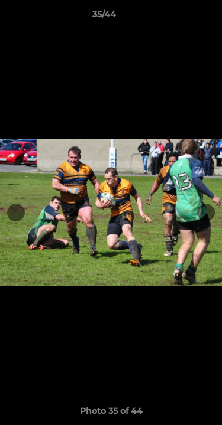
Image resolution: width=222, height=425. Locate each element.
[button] (179, 17)
